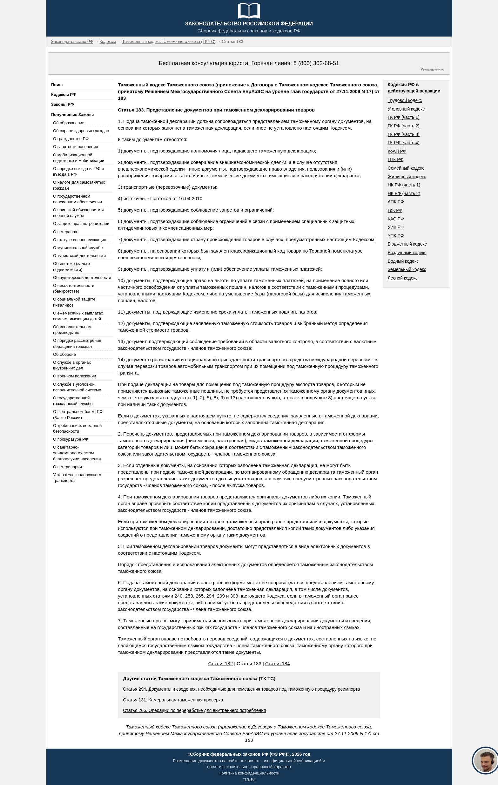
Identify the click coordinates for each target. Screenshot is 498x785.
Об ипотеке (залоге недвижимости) (71, 266)
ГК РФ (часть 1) (404, 117)
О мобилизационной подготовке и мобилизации (78, 157)
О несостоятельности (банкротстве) (73, 288)
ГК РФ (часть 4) (404, 142)
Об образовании (68, 122)
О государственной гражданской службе (72, 401)
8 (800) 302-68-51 (316, 63)
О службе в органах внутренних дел (72, 365)
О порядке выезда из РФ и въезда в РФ (78, 171)
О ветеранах (65, 231)
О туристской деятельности (79, 255)
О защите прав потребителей (81, 223)
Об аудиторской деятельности (82, 277)
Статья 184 (277, 663)
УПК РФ (396, 235)
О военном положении (74, 376)
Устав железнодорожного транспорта (77, 477)
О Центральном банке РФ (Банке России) (78, 414)
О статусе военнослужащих (79, 239)
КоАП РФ (397, 151)
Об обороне (64, 354)
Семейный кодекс (406, 168)
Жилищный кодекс (407, 176)
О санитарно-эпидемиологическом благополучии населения (77, 453)
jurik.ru (439, 69)
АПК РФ (396, 201)
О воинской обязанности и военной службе (78, 212)
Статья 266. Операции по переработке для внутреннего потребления (194, 710)
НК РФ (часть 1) (404, 184)
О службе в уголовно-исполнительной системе (77, 387)
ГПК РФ (396, 159)
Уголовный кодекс (406, 109)
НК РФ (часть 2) (404, 193)
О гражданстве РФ (71, 138)
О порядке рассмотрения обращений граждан (77, 343)
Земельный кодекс (407, 269)
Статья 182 (220, 663)
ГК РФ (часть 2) (404, 125)
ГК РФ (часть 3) (404, 134)
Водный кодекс (403, 261)
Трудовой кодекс (405, 100)
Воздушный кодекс (407, 252)
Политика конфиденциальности (249, 773)
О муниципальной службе (78, 247)
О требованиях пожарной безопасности (77, 428)
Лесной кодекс (403, 278)
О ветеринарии (67, 466)
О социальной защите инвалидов (74, 302)
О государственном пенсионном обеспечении (77, 199)
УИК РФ (396, 227)
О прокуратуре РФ (70, 439)
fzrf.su (248, 779)
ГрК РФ (395, 210)
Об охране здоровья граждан (81, 130)
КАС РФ (396, 218)
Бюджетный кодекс (407, 244)
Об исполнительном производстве (72, 329)
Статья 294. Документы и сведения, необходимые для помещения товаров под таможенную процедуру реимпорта (241, 689)
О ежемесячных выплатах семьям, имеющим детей (78, 316)
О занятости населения (75, 146)
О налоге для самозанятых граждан (79, 185)
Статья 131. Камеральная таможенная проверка (173, 699)
